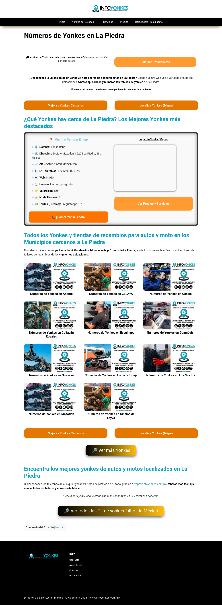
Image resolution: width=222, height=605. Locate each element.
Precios (124, 21)
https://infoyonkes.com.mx (150, 482)
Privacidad (75, 572)
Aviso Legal (75, 562)
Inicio (62, 21)
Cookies (73, 567)
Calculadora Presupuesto (149, 21)
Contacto (74, 556)
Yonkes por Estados (83, 21)
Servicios (108, 21)
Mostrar (59, 524)
